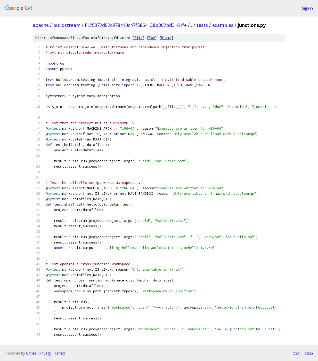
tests (202, 25)
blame (166, 38)
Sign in (307, 8)
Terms (59, 353)
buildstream (66, 25)
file (138, 38)
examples (222, 25)
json (309, 353)
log (152, 38)
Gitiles (31, 353)
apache (41, 25)
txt (296, 353)
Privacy (45, 353)
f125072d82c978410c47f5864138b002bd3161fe (136, 25)
